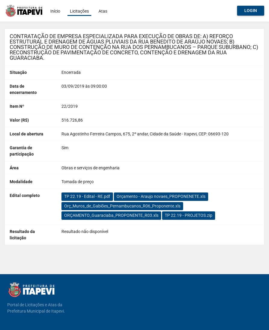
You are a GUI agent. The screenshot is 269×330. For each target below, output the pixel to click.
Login (250, 10)
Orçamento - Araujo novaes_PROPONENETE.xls (161, 196)
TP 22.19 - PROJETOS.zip (188, 215)
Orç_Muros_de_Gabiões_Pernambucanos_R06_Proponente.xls (122, 206)
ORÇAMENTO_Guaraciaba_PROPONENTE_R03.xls (111, 215)
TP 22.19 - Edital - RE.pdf (87, 196)
